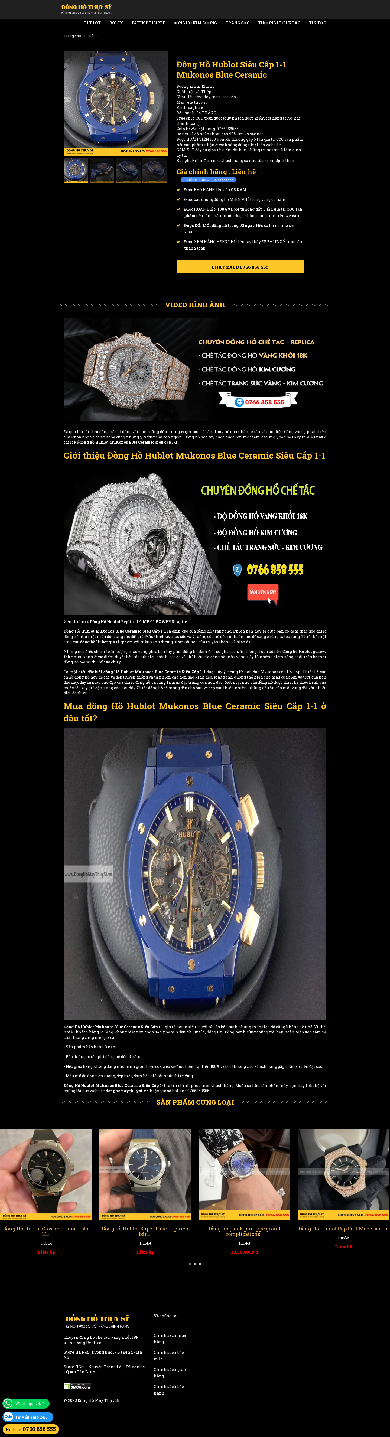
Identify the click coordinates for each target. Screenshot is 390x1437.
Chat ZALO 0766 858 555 (240, 267)
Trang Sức (237, 22)
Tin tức (317, 22)
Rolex (116, 22)
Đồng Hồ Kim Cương (195, 22)
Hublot (92, 22)
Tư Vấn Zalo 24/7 (31, 1417)
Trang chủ (72, 35)
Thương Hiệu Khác (279, 22)
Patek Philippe (148, 22)
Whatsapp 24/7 (29, 1404)
